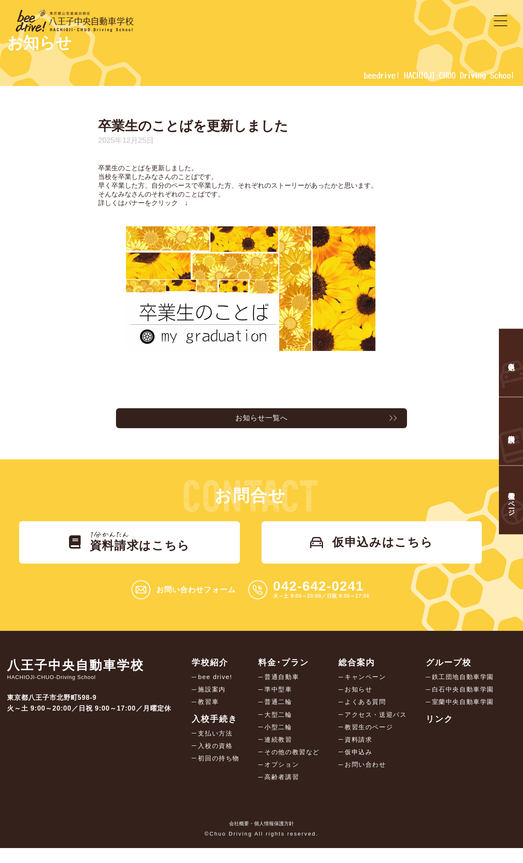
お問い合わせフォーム (196, 597)
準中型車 (277, 698)
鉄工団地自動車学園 (461, 685)
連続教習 (277, 751)
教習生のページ (367, 738)
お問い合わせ (364, 778)
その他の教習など (292, 764)
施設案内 (212, 698)
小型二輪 (277, 738)
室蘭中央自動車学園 (461, 711)
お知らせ (356, 698)
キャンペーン (364, 685)
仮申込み (356, 764)
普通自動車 (281, 685)
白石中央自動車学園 (461, 698)
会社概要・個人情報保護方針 (261, 838)
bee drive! (216, 685)
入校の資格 (216, 756)
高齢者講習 (281, 791)
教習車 (209, 711)
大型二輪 (277, 724)
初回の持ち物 (220, 770)
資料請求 (356, 751)
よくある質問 (364, 711)
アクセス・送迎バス (374, 724)
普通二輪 (277, 711)
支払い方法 (216, 743)
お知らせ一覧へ (261, 420)
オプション (281, 778)
